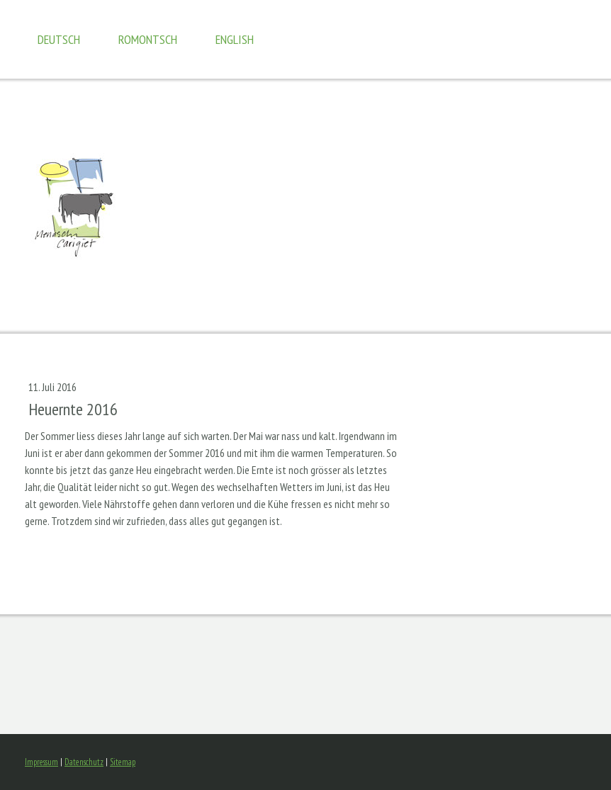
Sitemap (122, 762)
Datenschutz (84, 762)
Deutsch (59, 39)
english (234, 39)
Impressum (41, 762)
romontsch (147, 39)
